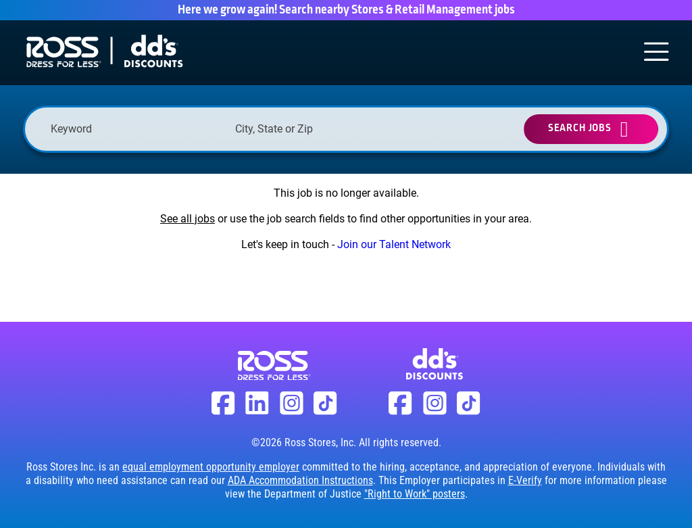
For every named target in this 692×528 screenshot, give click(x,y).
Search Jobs (580, 128)
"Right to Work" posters (414, 493)
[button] (395, 129)
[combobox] (320, 129)
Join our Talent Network (394, 244)
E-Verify (525, 480)
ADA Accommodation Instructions (300, 480)
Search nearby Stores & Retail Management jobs (397, 10)
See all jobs (187, 218)
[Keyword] (136, 129)
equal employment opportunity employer (210, 466)
